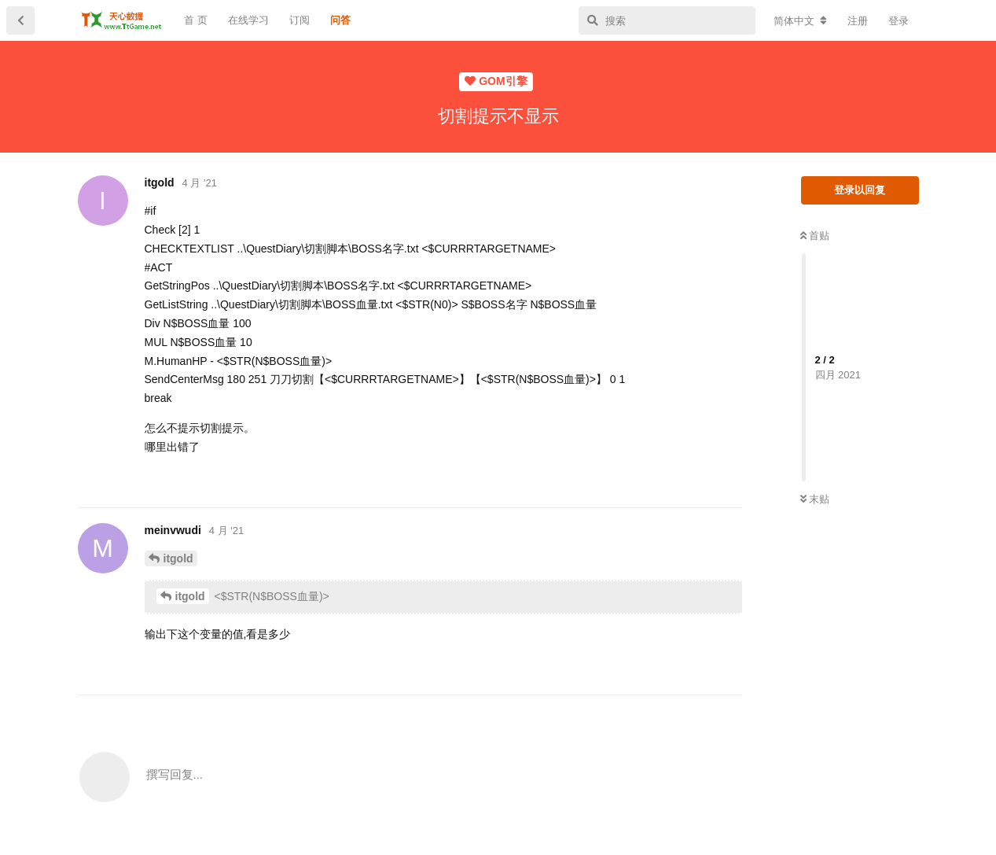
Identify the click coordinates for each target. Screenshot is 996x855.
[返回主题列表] (20, 20)
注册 (857, 21)
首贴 (815, 235)
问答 (340, 20)
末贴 (815, 499)
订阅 (299, 20)
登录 (898, 21)
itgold (178, 558)
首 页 (196, 20)
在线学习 (248, 20)
